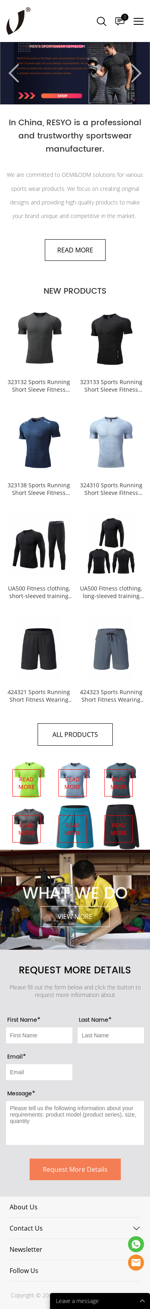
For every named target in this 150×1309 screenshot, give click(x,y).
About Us (24, 1207)
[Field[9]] (39, 1072)
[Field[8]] (111, 1035)
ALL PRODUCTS (75, 734)
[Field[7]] (39, 1035)
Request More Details (75, 1169)
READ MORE (75, 250)
